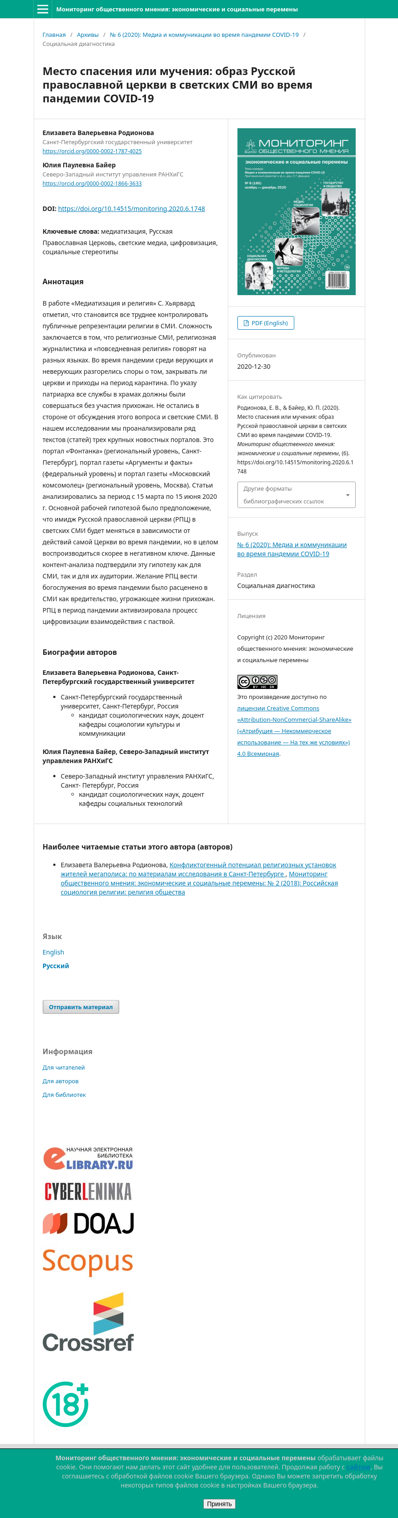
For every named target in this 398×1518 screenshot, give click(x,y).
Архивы (88, 34)
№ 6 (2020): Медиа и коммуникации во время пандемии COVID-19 (204, 34)
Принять (219, 1504)
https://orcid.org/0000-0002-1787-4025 (92, 151)
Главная (54, 34)
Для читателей (64, 1067)
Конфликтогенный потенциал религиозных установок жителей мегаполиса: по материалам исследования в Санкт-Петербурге (199, 869)
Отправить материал (81, 1007)
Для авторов (61, 1081)
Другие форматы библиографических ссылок (284, 494)
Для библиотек (64, 1095)
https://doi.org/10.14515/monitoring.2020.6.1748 (131, 208)
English (54, 952)
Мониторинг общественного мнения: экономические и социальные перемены (177, 9)
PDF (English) (269, 323)
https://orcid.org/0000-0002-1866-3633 (92, 183)
